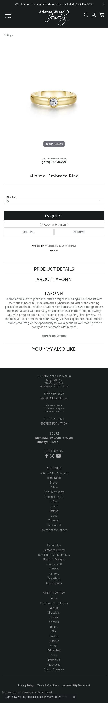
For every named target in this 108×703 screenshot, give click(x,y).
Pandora (54, 573)
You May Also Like (54, 349)
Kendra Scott (54, 564)
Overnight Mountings (54, 530)
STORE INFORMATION (53, 398)
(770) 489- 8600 (54, 393)
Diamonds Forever (54, 550)
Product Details (54, 269)
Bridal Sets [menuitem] (54, 650)
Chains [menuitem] (54, 617)
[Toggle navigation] (8, 15)
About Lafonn (54, 279)
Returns (79, 232)
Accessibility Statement (76, 685)
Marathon (54, 578)
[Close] (103, 4)
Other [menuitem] (54, 645)
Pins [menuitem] (54, 631)
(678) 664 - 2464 (54, 419)
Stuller (54, 482)
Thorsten (53, 520)
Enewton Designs (54, 559)
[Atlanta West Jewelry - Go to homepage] (54, 18)
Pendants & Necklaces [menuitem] (54, 603)
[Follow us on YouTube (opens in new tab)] (58, 456)
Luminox (54, 569)
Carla (54, 515)
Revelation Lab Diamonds (54, 554)
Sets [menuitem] (54, 655)
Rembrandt (54, 478)
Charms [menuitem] (54, 622)
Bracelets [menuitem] (54, 612)
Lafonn (54, 501)
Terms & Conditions (48, 685)
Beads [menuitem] (54, 627)
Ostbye (54, 511)
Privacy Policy (26, 685)
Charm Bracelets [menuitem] (54, 669)
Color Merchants (54, 492)
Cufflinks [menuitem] (54, 641)
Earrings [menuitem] (54, 608)
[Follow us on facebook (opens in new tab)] (46, 456)
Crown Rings (54, 583)
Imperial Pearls (54, 496)
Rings (9, 35)
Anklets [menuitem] (54, 636)
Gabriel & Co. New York (54, 473)
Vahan (54, 487)
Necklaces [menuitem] (54, 664)
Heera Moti (54, 545)
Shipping (29, 232)
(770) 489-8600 (54, 162)
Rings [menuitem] (54, 598)
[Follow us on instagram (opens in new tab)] (52, 456)
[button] (85, 16)
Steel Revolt (54, 525)
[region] (54, 98)
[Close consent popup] (74, 697)
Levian (54, 506)
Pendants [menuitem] (54, 660)
